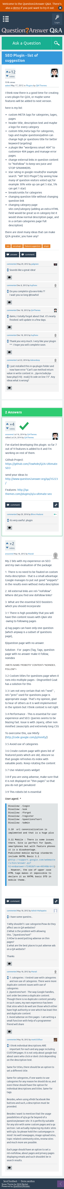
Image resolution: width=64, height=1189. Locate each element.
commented (12, 264)
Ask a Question (26, 43)
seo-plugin (17, 246)
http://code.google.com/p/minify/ (26, 737)
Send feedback (10, 1181)
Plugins (29, 85)
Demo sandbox (28, 1181)
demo (16, 7)
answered (9, 434)
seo (7, 246)
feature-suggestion (32, 246)
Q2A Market (22, 1184)
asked (7, 85)
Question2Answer (21, 1186)
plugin (46, 246)
